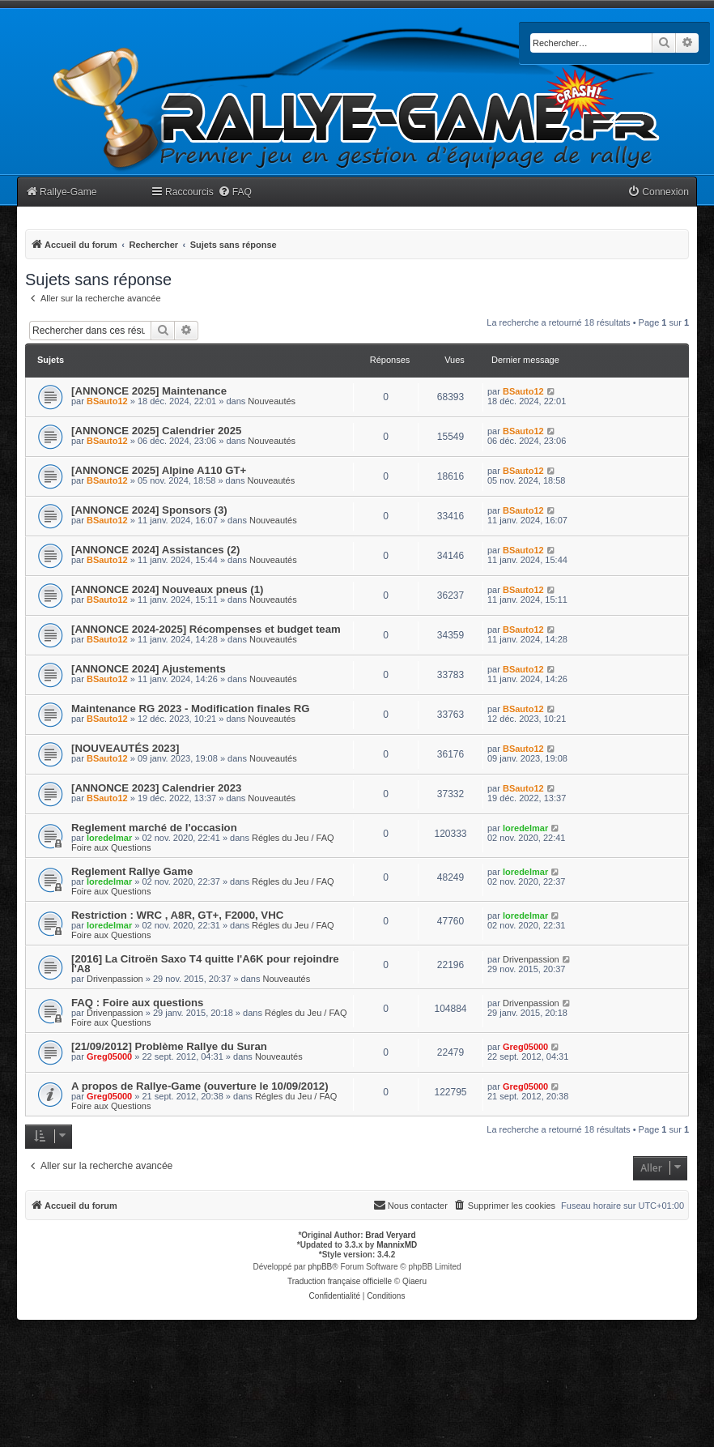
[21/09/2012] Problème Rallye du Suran (169, 1046)
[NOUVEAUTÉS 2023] (125, 748)
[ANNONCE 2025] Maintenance (149, 391)
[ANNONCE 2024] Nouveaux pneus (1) (167, 589)
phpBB (320, 1266)
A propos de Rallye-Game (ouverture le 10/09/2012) (200, 1086)
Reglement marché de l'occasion (154, 828)
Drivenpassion (115, 979)
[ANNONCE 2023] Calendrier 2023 (156, 788)
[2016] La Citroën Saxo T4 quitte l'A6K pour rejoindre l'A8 (205, 964)
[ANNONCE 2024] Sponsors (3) (149, 510)
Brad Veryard (390, 1235)
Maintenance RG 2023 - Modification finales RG (190, 708)
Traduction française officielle (339, 1281)
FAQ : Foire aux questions (137, 1003)
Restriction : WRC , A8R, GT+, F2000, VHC (177, 915)
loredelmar (109, 838)
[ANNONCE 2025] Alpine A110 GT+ (158, 470)
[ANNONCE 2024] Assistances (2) (155, 550)
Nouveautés (271, 401)
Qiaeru (414, 1281)
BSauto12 (107, 401)
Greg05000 (109, 1056)
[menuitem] (235, 192)
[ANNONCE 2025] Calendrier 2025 (156, 431)
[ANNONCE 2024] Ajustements (148, 669)
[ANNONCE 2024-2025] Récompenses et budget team (206, 629)
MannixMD (396, 1244)
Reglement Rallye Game (132, 871)
